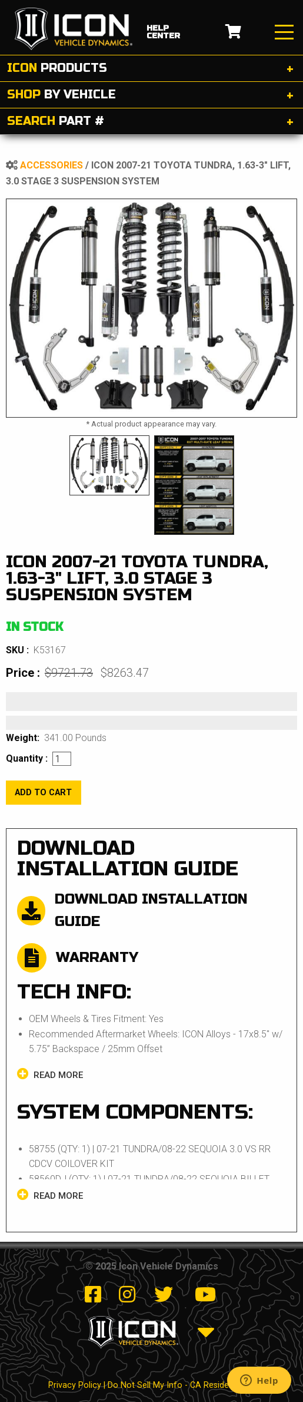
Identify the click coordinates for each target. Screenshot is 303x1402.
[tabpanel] (151, 308)
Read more (50, 1074)
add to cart (43, 793)
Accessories (51, 165)
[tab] (151, 68)
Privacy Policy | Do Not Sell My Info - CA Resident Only (151, 1385)
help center (163, 32)
